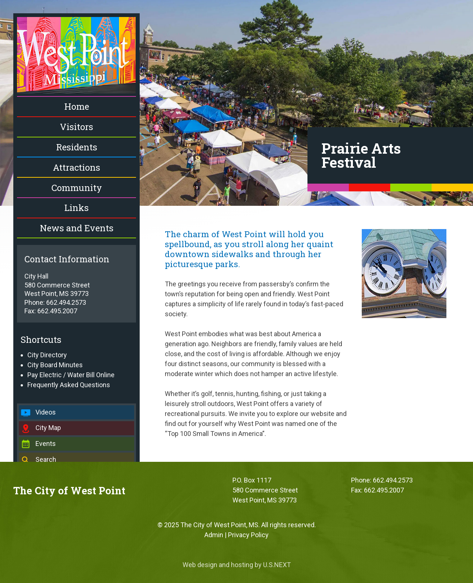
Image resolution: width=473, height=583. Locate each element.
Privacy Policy (248, 535)
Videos (45, 412)
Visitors (76, 127)
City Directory (47, 355)
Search (45, 459)
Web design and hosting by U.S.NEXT (237, 565)
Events (45, 443)
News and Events (76, 228)
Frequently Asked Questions (68, 385)
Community (76, 188)
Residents (76, 147)
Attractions (76, 167)
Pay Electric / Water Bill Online (71, 375)
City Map (48, 428)
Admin (213, 535)
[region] (236, 103)
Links (76, 208)
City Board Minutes (55, 365)
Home (76, 106)
